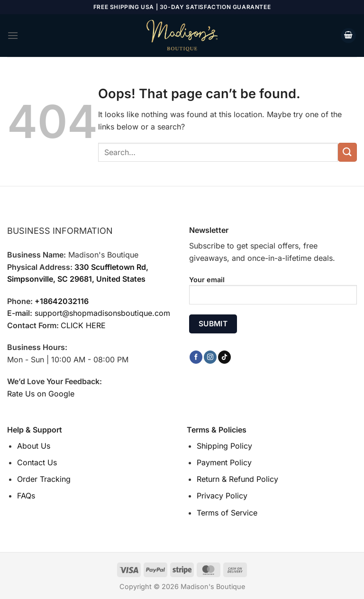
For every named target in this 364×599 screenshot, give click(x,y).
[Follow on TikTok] (224, 357)
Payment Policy (224, 462)
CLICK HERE (83, 325)
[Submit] (347, 152)
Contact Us (37, 462)
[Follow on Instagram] (210, 357)
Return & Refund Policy (237, 479)
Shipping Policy (224, 446)
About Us (33, 446)
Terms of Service (227, 512)
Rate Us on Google (40, 393)
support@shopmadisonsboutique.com (102, 313)
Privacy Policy (222, 495)
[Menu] (12, 35)
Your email (273, 294)
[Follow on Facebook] (196, 357)
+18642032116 (62, 301)
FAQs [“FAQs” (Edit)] (26, 495)
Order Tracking (44, 479)
